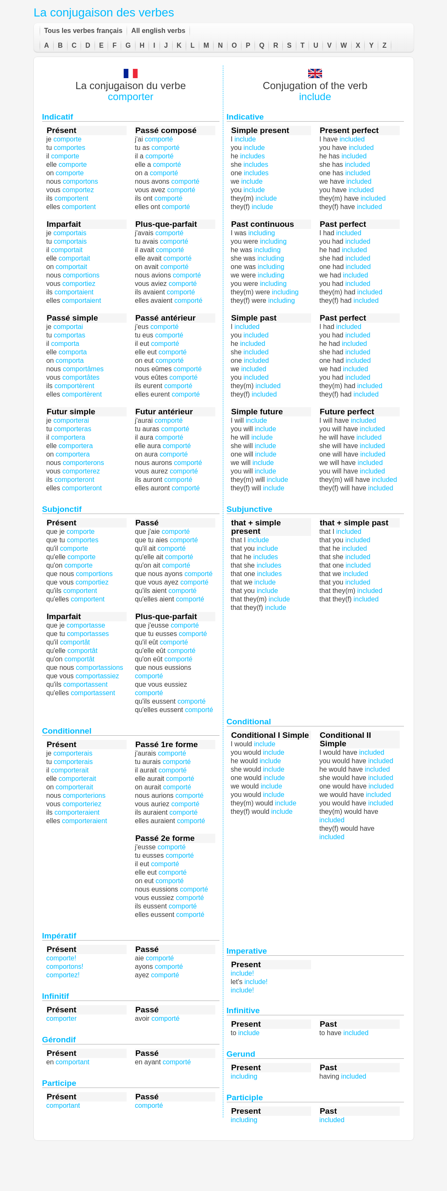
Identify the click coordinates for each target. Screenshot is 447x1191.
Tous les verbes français (83, 30)
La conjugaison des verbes (104, 12)
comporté (168, 420)
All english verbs (158, 30)
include (315, 96)
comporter (130, 96)
